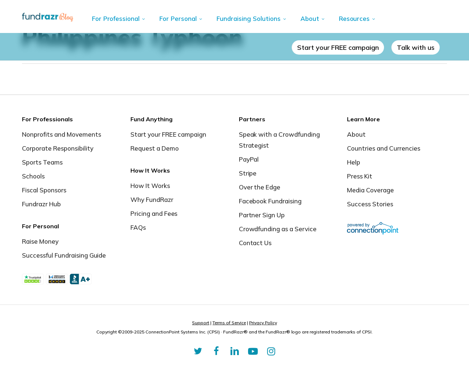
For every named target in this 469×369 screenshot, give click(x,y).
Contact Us (255, 243)
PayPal (249, 159)
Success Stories (370, 204)
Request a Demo (154, 148)
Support (200, 322)
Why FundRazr (151, 199)
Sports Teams (42, 162)
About (356, 134)
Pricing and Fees (154, 213)
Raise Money (40, 241)
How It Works (150, 185)
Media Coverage (370, 190)
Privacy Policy (263, 322)
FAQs (138, 227)
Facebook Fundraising (270, 201)
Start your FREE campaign (168, 134)
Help (353, 162)
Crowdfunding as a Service (278, 229)
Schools (33, 176)
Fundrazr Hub (41, 204)
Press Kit (359, 176)
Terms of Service (229, 322)
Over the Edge (260, 187)
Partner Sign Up (262, 215)
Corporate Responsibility (57, 148)
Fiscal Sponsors (44, 190)
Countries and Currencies (383, 148)
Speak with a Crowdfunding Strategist (279, 139)
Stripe (248, 173)
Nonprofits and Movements (61, 134)
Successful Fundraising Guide (64, 255)
